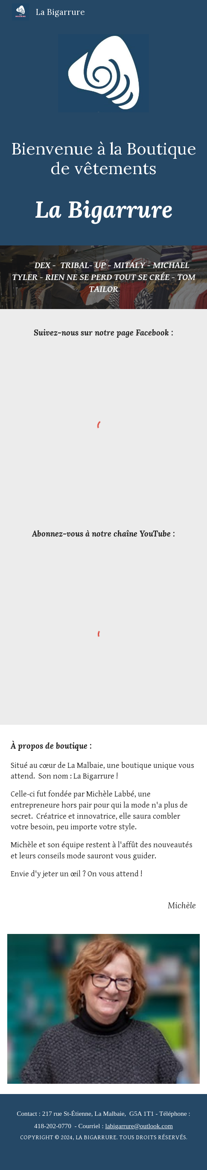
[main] (103, 158)
